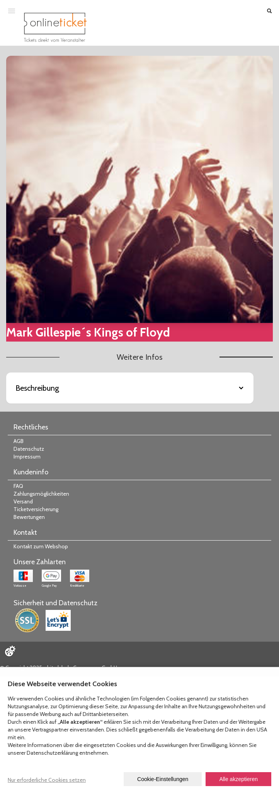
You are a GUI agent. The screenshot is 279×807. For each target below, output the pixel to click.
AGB (19, 441)
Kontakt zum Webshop (41, 546)
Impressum (27, 456)
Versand (23, 501)
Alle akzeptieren (238, 779)
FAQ (18, 485)
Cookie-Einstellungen (162, 779)
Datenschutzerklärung (52, 752)
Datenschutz (29, 448)
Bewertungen (29, 516)
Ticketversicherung (36, 509)
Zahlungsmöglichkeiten (41, 493)
